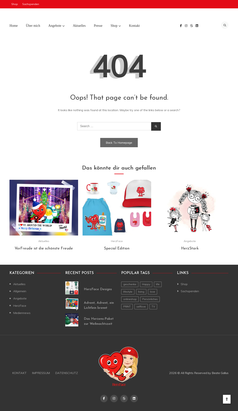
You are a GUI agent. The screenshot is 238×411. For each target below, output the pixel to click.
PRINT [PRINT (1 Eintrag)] (127, 306)
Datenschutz (66, 373)
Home (13, 26)
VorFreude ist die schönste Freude (44, 248)
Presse (98, 26)
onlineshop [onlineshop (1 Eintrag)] (130, 299)
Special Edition (117, 248)
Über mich (33, 26)
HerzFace (117, 241)
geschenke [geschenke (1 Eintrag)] (129, 284)
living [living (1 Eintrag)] (141, 291)
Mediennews (21, 313)
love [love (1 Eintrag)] (152, 291)
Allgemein (19, 291)
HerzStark (190, 248)
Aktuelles (79, 26)
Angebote (54, 26)
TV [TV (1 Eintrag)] (153, 306)
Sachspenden (30, 4)
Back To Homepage (119, 142)
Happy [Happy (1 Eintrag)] (146, 284)
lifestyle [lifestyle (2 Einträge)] (127, 291)
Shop (14, 4)
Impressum (41, 373)
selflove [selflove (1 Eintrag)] (141, 306)
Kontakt (134, 26)
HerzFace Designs (98, 289)
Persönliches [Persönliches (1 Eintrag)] (150, 299)
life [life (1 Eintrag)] (158, 284)
